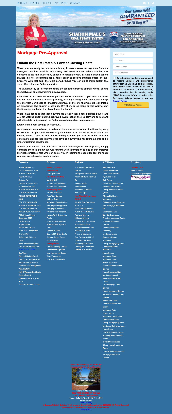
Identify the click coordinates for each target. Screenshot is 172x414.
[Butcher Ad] (23, 180)
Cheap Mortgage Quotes (113, 243)
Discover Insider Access (29, 285)
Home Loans (108, 253)
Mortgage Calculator (55, 208)
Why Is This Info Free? (28, 256)
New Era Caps (109, 167)
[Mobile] (133, 72)
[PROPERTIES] (53, 171)
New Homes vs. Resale (56, 253)
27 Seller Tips (80, 193)
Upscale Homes (53, 231)
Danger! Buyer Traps (56, 237)
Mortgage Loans (110, 234)
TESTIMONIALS (25, 177)
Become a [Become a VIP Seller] (83, 190)
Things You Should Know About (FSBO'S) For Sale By (86, 177)
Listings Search (53, 174)
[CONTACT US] (137, 167)
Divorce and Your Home (85, 221)
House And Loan (110, 301)
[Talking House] (53, 243)
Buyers (34, 3)
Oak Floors (107, 180)
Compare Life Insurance (113, 351)
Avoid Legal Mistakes (84, 243)
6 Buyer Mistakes (54, 193)
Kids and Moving (82, 218)
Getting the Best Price (84, 247)
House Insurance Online (113, 332)
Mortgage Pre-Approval (57, 205)
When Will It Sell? (82, 231)
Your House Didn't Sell (84, 228)
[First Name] (133, 54)
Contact (75, 3)
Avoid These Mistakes (84, 212)
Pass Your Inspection (84, 208)
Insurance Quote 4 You (112, 316)
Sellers (47, 3)
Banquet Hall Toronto (112, 186)
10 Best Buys (52, 199)
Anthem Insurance (111, 320)
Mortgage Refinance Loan (114, 326)
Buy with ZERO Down (56, 259)
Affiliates (61, 3)
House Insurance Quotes (113, 291)
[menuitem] (22, 3)
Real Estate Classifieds (113, 183)
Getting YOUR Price (83, 250)
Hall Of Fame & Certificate (30, 272)
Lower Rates (108, 313)
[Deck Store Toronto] (111, 174)
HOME (22, 3)
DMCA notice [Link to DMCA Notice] (86, 410)
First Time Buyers (54, 196)
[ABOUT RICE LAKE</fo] (27, 250)
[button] (133, 105)
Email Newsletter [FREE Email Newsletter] (29, 243)
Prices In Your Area (83, 234)
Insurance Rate (109, 310)
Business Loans (110, 212)
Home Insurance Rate (112, 272)
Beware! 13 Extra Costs (57, 234)
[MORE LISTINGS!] (54, 167)
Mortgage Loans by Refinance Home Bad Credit (112, 278)
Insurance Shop (109, 256)
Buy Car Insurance (111, 215)
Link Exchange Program (141, 174)
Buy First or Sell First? (84, 237)
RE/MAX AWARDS (26, 167)
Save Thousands (54, 256)
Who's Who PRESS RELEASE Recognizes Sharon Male (28, 231)
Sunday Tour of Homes (56, 183)
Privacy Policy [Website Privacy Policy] (120, 101)
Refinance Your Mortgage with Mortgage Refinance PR (114, 205)
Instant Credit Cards (111, 342)
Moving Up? (52, 180)
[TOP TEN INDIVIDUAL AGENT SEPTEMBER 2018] (28, 196)
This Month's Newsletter (29, 247)
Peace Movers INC (111, 171)
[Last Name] (133, 60)
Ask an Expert (25, 275)
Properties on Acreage (56, 212)
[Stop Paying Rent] (54, 190)
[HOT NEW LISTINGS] (55, 177)
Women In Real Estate (28, 183)
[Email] (133, 66)
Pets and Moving (82, 215)
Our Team (23, 253)
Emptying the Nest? (83, 240)
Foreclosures (52, 240)
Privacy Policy (86, 403)
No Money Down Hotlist (57, 202)
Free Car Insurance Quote (114, 218)
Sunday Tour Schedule (56, 186)
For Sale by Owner (83, 224)
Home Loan (108, 329)
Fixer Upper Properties (56, 221)
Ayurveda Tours (109, 177)
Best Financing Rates (56, 250)
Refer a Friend (137, 171)
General (24, 162)
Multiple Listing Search (57, 247)
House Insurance (110, 262)
